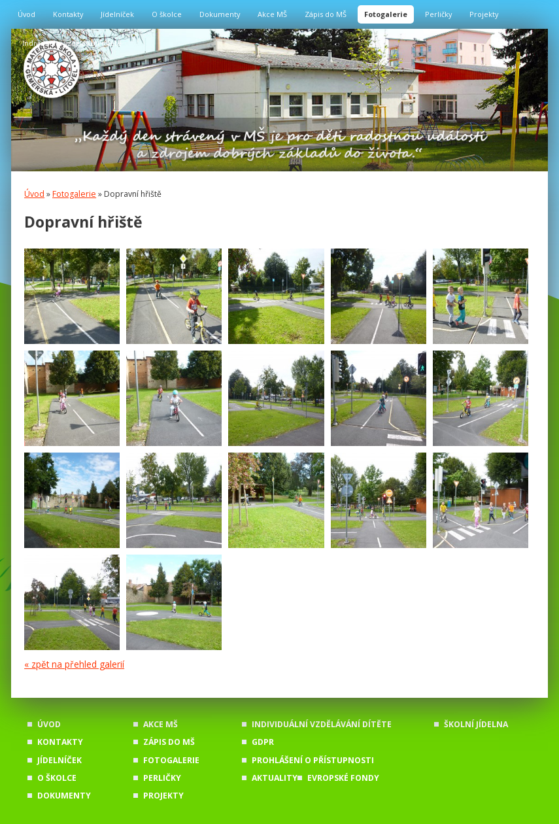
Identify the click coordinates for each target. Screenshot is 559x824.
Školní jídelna (476, 724)
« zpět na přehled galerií (74, 664)
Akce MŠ (272, 14)
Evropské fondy (343, 777)
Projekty (483, 14)
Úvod (26, 14)
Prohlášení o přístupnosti (313, 760)
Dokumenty (219, 14)
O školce (167, 14)
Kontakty (68, 14)
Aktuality (274, 777)
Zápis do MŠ (326, 14)
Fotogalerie (385, 14)
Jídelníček (117, 14)
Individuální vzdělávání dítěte (72, 43)
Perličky (438, 14)
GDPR (263, 741)
